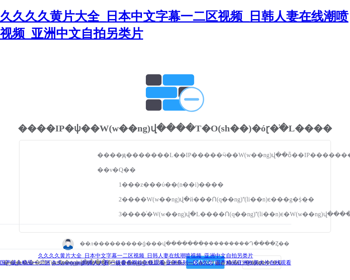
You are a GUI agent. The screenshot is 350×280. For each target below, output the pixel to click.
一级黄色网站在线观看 (137, 263)
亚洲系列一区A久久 (190, 263)
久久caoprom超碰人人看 (80, 263)
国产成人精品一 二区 (25, 263)
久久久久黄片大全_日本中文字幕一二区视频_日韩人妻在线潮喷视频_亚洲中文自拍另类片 (145, 256)
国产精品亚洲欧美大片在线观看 (253, 263)
